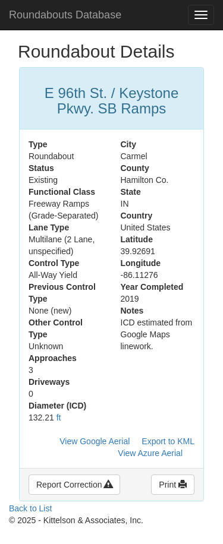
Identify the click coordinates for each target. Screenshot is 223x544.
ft (58, 417)
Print (173, 484)
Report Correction (74, 484)
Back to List (30, 508)
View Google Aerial (94, 441)
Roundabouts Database (65, 15)
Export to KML (168, 441)
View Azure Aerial (150, 453)
